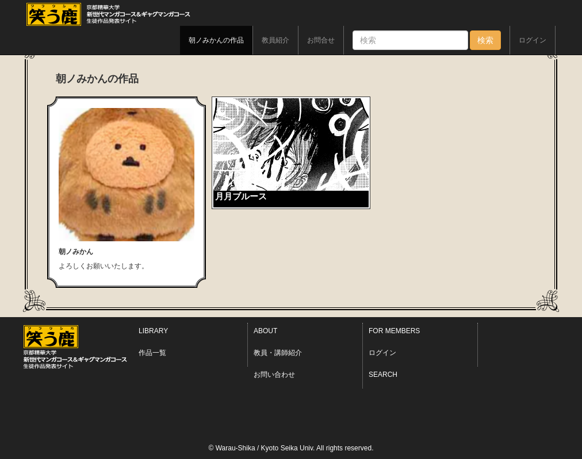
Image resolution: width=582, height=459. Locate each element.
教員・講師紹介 (278, 353)
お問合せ (321, 40)
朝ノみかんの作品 (216, 40)
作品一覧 (152, 353)
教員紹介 (275, 40)
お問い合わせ (274, 375)
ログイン (532, 40)
